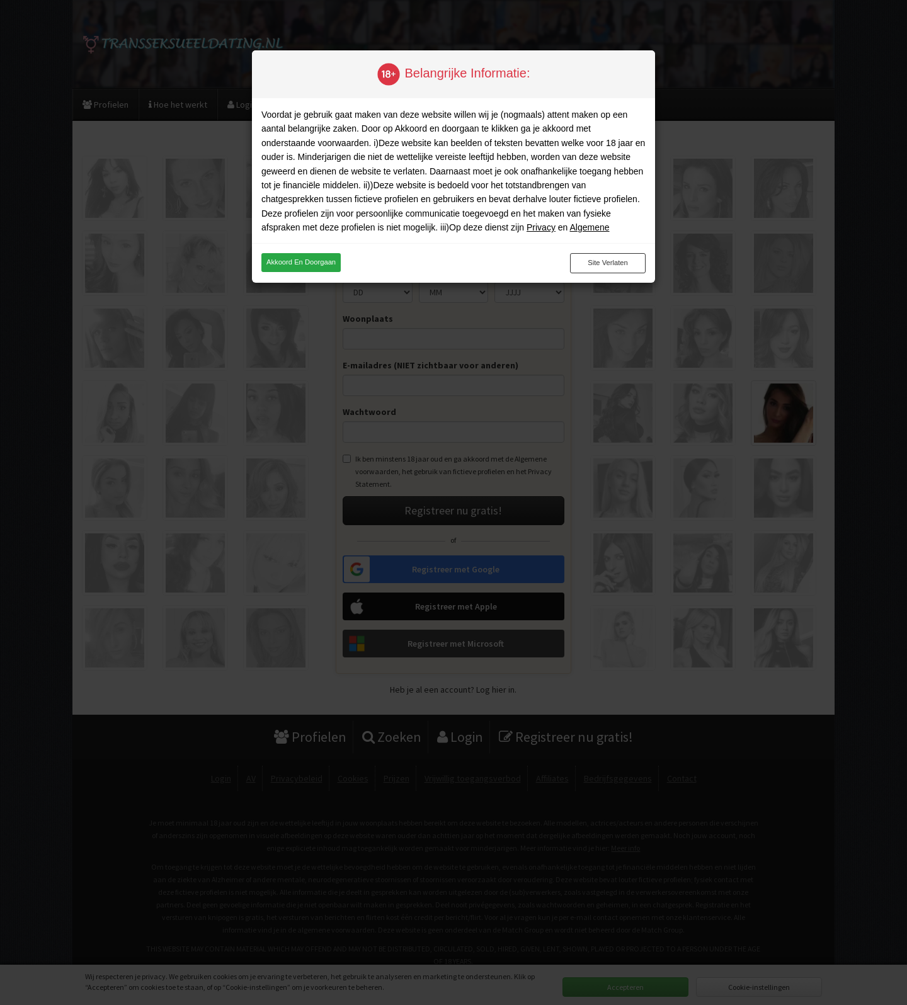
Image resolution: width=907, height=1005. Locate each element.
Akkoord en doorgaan (301, 262)
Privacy (541, 227)
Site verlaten (607, 262)
